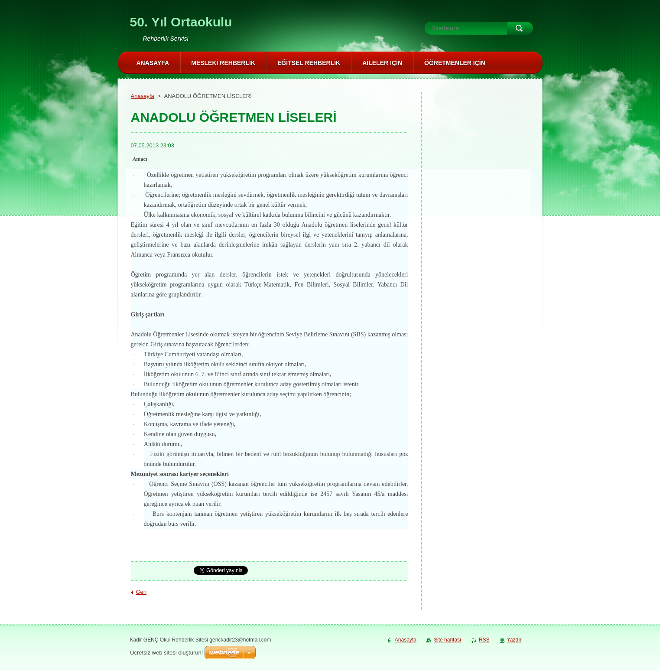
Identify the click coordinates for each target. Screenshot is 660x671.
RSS (484, 640)
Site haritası (447, 640)
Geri (141, 592)
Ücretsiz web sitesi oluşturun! (166, 652)
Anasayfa (142, 96)
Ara (520, 28)
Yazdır (514, 640)
